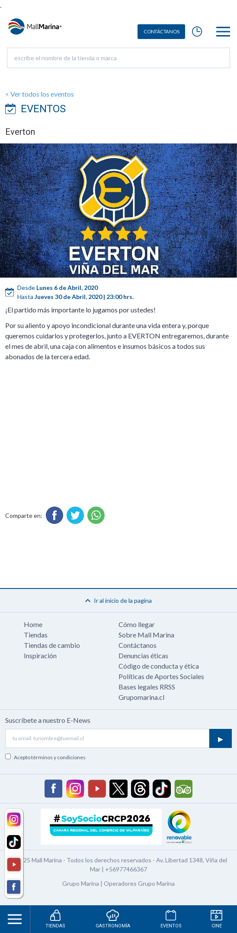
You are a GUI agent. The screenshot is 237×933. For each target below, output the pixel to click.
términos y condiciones (58, 757)
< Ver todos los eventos (39, 94)
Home (33, 624)
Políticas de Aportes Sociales (161, 676)
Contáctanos (137, 645)
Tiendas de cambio (52, 645)
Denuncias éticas (143, 655)
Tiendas (36, 635)
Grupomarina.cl (141, 697)
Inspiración (40, 655)
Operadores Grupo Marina (139, 883)
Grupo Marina (80, 883)
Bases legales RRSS (146, 687)
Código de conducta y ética (158, 666)
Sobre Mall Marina (146, 635)
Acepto (50, 757)
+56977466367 (126, 869)
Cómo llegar (136, 624)
